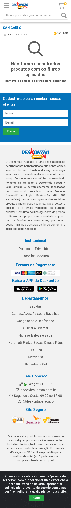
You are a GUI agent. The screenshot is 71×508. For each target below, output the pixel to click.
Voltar (61, 33)
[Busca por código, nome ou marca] (31, 15)
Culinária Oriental (35, 328)
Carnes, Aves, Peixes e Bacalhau (35, 314)
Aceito (37, 497)
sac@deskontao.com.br (35, 390)
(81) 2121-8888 (35, 384)
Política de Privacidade (35, 249)
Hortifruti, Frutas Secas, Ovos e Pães (35, 343)
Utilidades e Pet (35, 364)
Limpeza (35, 350)
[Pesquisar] (64, 15)
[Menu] (6, 5)
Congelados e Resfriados (35, 321)
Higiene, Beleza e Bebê (35, 335)
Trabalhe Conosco (35, 256)
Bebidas (36, 306)
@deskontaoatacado (35, 401)
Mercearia (35, 357)
